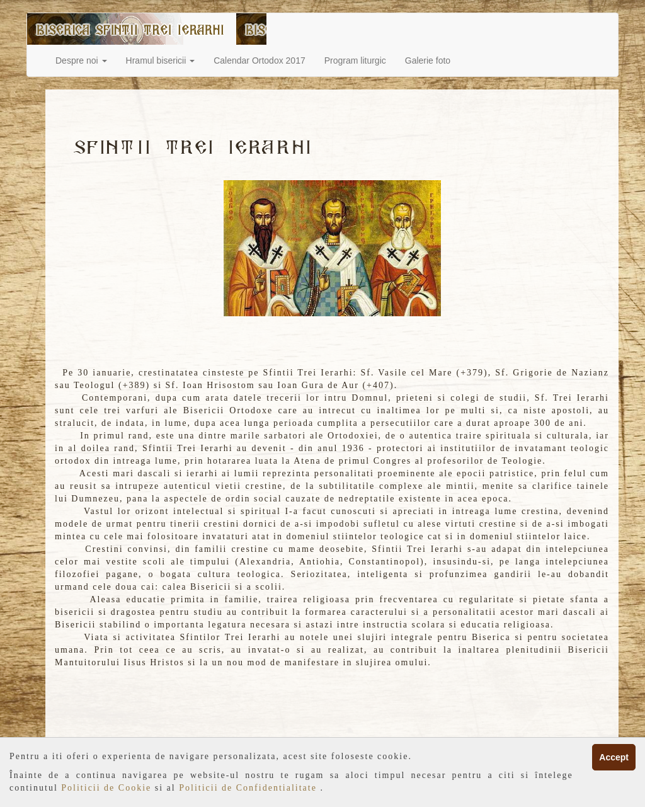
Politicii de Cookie (108, 788)
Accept (614, 757)
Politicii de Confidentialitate (249, 788)
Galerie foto (427, 60)
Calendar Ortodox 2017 (259, 60)
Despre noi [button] (81, 60)
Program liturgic (355, 60)
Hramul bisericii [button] (160, 60)
